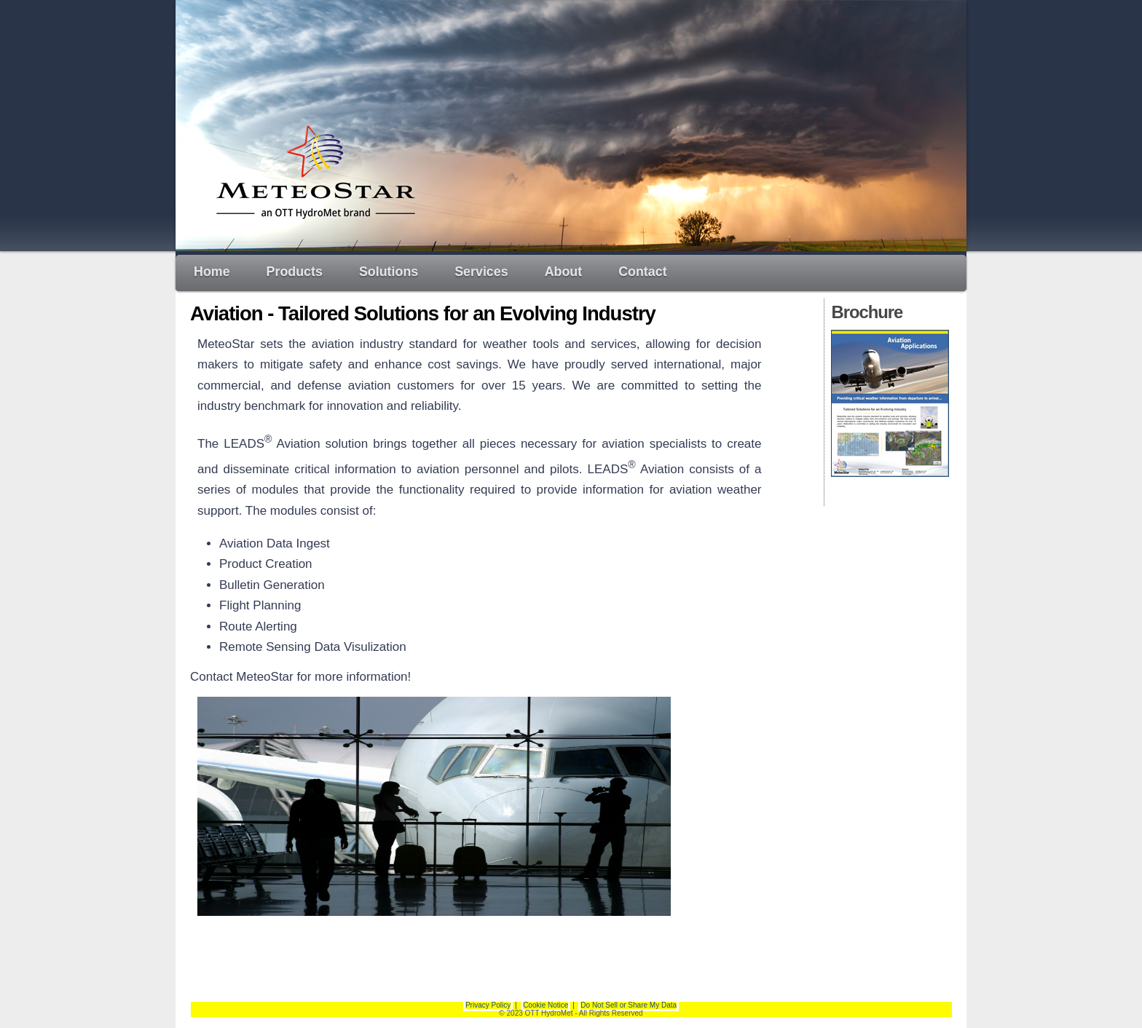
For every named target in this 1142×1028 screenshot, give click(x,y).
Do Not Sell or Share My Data (628, 1005)
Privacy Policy (488, 1005)
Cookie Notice (545, 1005)
